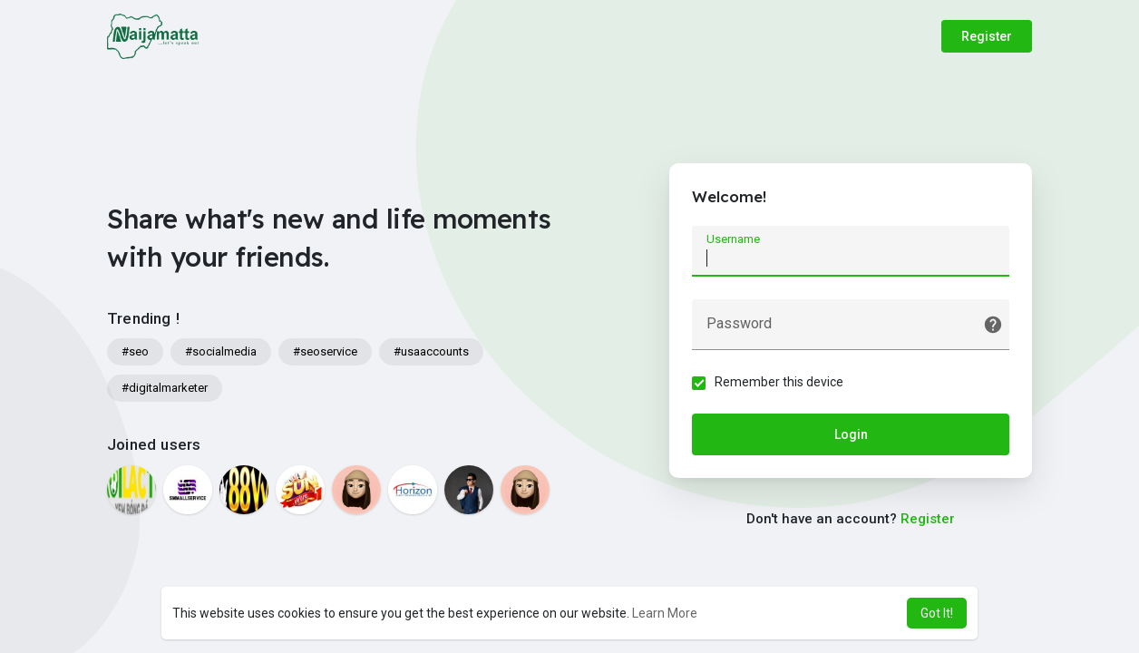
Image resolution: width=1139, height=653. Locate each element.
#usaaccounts (431, 351)
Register (986, 36)
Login (851, 434)
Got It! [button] (936, 613)
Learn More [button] (664, 613)
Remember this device (779, 382)
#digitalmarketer (165, 388)
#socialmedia (221, 351)
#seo (135, 351)
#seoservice (325, 351)
